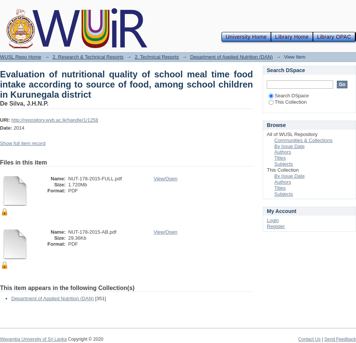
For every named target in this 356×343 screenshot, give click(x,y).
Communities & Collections (303, 140)
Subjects (283, 164)
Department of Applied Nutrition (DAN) (231, 57)
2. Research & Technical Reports (87, 57)
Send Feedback (340, 339)
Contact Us (309, 339)
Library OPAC (334, 37)
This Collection (288, 102)
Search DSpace (289, 95)
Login (273, 220)
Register (276, 226)
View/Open (165, 178)
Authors (282, 152)
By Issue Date (289, 146)
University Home (246, 37)
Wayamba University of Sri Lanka (33, 339)
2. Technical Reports (157, 57)
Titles (280, 158)
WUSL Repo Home (20, 57)
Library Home (292, 37)
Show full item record (22, 143)
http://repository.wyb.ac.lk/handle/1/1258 (54, 120)
